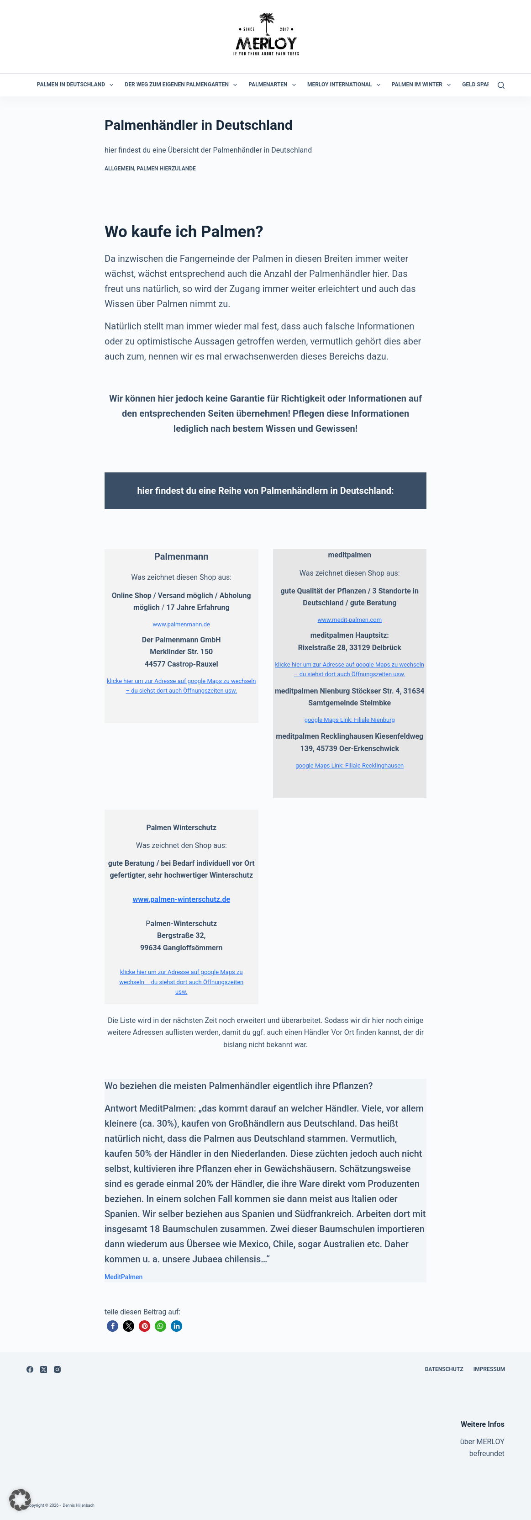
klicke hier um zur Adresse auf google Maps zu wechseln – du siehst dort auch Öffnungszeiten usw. (181, 982)
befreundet (487, 1453)
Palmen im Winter (423, 84)
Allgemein (119, 168)
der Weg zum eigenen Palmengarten (183, 84)
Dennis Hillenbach (79, 1505)
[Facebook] (29, 1369)
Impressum (488, 1369)
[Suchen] (501, 85)
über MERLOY (482, 1441)
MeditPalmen (123, 1277)
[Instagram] (57, 1369)
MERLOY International (345, 84)
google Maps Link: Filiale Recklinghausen (349, 765)
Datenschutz (442, 1369)
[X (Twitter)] (43, 1369)
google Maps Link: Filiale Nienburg (350, 719)
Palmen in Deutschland (77, 84)
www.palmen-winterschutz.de (181, 899)
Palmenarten (274, 84)
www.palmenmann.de (181, 624)
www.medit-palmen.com (349, 619)
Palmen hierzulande (166, 168)
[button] (112, 1326)
